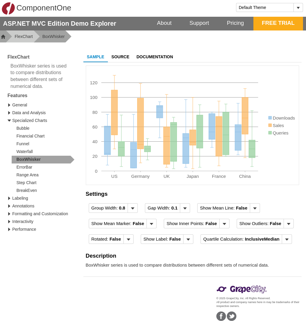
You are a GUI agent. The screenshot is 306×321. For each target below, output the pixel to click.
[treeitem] (43, 159)
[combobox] (264, 7)
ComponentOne (36, 8)
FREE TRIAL (278, 23)
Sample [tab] (95, 56)
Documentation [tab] (155, 56)
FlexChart (24, 36)
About (164, 23)
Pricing (235, 23)
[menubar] (113, 208)
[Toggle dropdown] (298, 7)
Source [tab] (120, 56)
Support (199, 23)
